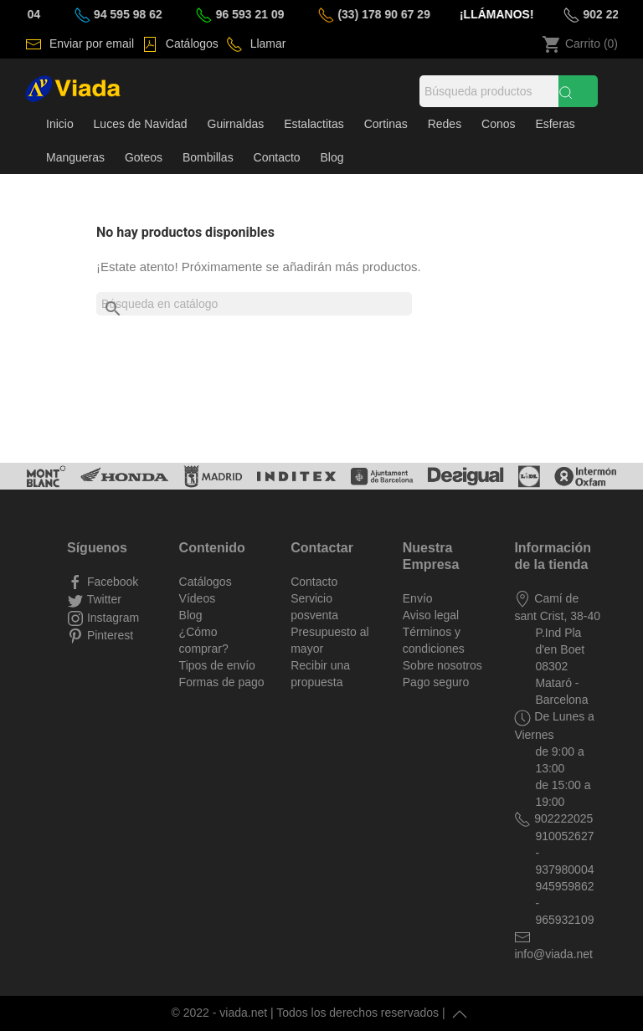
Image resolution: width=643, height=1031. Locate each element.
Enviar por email (90, 43)
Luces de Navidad (141, 124)
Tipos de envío (217, 665)
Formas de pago (222, 682)
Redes (444, 124)
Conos (498, 124)
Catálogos (190, 43)
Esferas (554, 124)
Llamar (266, 43)
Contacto (277, 157)
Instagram (111, 617)
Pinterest (108, 635)
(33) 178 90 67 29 (388, 14)
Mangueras (75, 157)
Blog (332, 157)
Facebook (111, 581)
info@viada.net (553, 954)
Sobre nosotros (442, 665)
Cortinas (386, 124)
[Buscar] (254, 303)
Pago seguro (436, 682)
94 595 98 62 (132, 14)
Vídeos (197, 598)
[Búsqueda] (488, 91)
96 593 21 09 (253, 14)
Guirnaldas (236, 124)
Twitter (102, 599)
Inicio (60, 124)
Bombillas (208, 157)
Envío (418, 598)
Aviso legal (431, 615)
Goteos (143, 157)
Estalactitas (314, 124)
